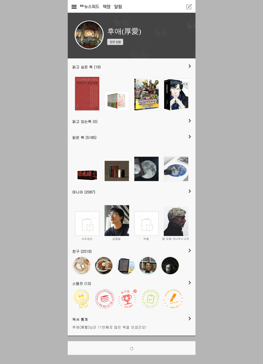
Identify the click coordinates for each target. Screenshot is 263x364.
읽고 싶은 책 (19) (86, 66)
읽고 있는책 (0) (85, 121)
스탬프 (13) (81, 283)
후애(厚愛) (124, 31)
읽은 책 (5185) (84, 137)
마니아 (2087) (83, 191)
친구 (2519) (82, 251)
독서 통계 (80, 319)
